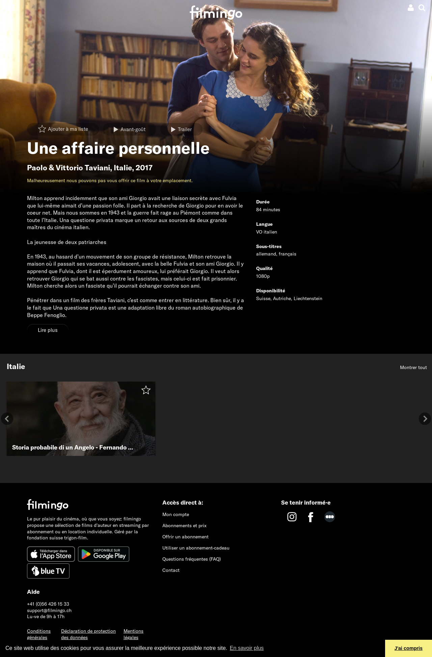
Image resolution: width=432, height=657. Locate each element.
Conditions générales (39, 634)
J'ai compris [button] (409, 648)
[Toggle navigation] (10, 7)
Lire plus (48, 330)
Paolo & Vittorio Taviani (68, 167)
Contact (171, 570)
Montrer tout (413, 367)
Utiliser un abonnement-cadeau (196, 548)
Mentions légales (133, 634)
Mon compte (175, 514)
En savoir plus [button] (247, 648)
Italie (123, 167)
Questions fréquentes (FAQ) (191, 559)
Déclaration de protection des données (88, 634)
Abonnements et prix (184, 525)
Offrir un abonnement (185, 537)
